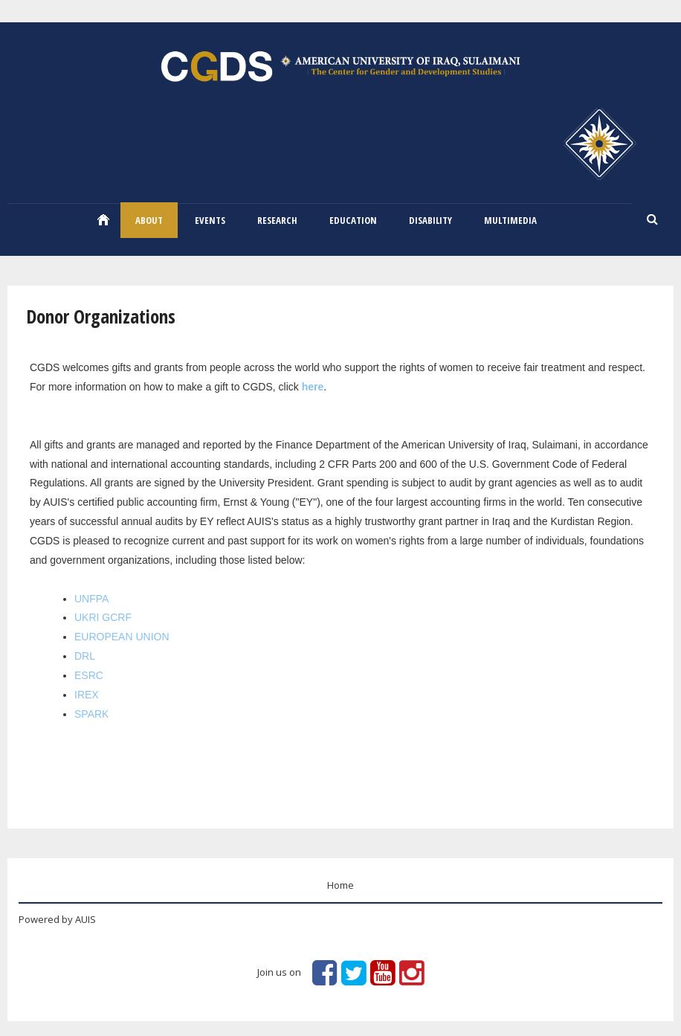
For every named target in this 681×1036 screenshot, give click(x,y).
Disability (430, 220)
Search (653, 220)
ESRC (88, 675)
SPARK (91, 714)
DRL (84, 656)
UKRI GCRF (103, 617)
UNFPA (91, 599)
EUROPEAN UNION (122, 637)
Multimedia (510, 220)
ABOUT (149, 220)
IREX (86, 695)
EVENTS (210, 220)
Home (103, 219)
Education (353, 220)
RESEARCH (277, 220)
